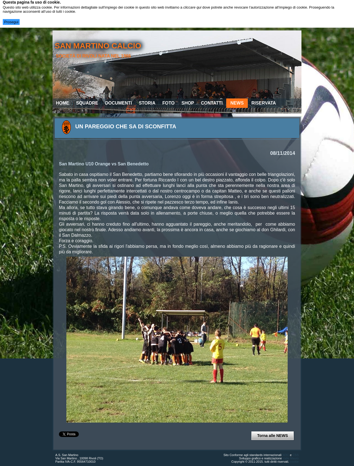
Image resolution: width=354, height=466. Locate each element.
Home (62, 103)
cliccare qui (192, 7)
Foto (168, 103)
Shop (187, 103)
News (237, 103)
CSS (295, 455)
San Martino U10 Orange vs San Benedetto (104, 164)
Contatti (212, 103)
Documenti (118, 103)
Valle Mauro (291, 458)
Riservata (263, 103)
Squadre (87, 103)
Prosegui (11, 22)
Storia (147, 103)
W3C (285, 455)
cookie (294, 461)
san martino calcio (98, 45)
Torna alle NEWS (272, 435)
